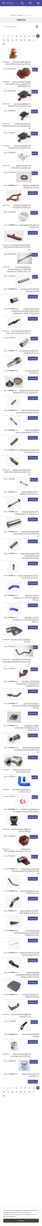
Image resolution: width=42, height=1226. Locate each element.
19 (25, 40)
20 (29, 40)
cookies (17, 1210)
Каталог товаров (16, 15)
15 (8, 40)
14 (4, 40)
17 (16, 40)
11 (29, 36)
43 (4, 44)
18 (21, 40)
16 (12, 40)
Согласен (21, 1220)
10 (25, 36)
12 (33, 36)
